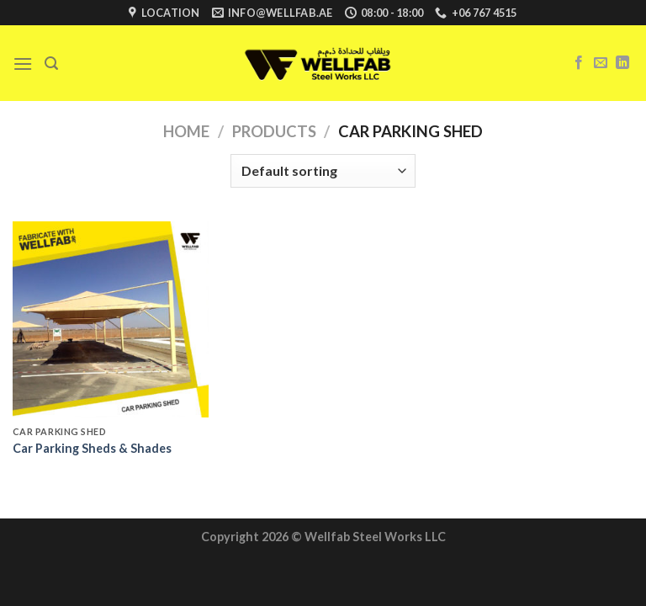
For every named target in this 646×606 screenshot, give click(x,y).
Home (186, 131)
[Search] (51, 63)
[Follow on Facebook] (578, 63)
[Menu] (23, 63)
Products (274, 131)
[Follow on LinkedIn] (622, 63)
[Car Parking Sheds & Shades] (111, 319)
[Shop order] (323, 171)
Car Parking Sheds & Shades (92, 448)
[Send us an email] (600, 63)
